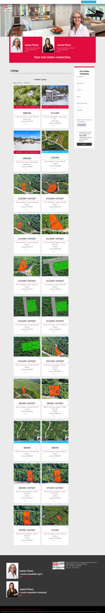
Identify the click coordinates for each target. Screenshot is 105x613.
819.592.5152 (27, 595)
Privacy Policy (18, 609)
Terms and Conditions (36, 609)
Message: (79, 110)
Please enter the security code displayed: (84, 121)
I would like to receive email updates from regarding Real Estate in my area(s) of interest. (85, 136)
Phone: (79, 96)
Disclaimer (26, 609)
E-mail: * (79, 90)
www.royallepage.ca (7, 609)
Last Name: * (80, 83)
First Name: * (80, 76)
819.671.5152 (27, 577)
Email (26, 51)
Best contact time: (82, 103)
